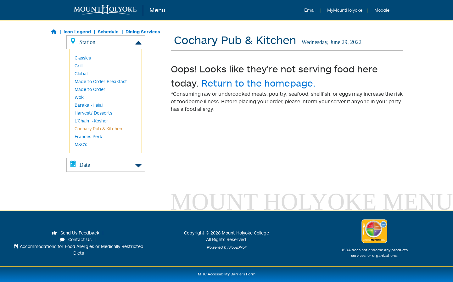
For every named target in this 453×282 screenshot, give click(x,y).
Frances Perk (88, 136)
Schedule (108, 31)
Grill (78, 65)
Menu (157, 10)
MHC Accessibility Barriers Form (226, 274)
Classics (83, 57)
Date (106, 165)
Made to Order (90, 89)
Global (81, 73)
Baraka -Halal (89, 105)
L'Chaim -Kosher (91, 120)
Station (106, 42)
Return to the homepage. (258, 83)
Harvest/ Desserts (93, 113)
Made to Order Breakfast (101, 81)
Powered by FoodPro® (226, 247)
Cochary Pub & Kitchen (98, 128)
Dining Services (143, 31)
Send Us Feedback (75, 232)
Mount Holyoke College (245, 232)
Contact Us (76, 239)
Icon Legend (77, 31)
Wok (79, 97)
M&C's (81, 144)
